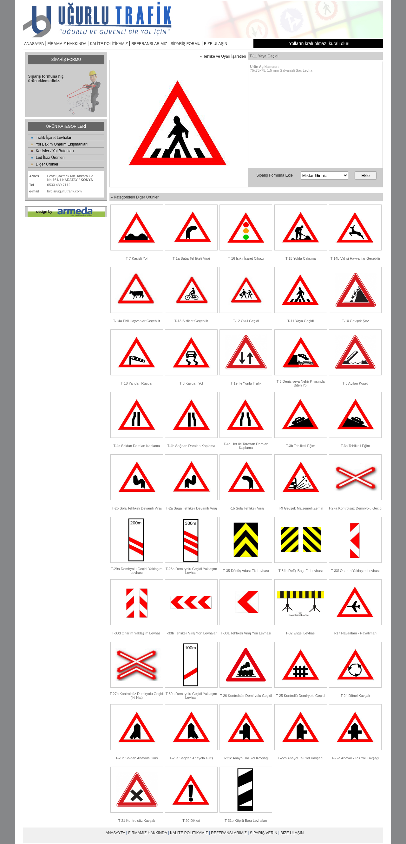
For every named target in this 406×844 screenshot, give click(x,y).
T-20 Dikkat (191, 820)
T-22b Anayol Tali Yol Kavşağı (301, 758)
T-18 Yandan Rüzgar (137, 383)
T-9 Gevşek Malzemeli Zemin (300, 508)
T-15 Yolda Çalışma (300, 258)
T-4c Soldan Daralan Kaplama (136, 446)
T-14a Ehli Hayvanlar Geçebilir (136, 321)
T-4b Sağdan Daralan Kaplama (191, 446)
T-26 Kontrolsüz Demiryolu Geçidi (246, 696)
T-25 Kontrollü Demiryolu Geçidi (300, 696)
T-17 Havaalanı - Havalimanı (355, 633)
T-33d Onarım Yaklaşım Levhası (136, 633)
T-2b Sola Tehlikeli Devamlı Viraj (136, 508)
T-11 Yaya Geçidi (300, 321)
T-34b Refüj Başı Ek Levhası (300, 571)
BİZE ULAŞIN (215, 44)
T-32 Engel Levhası (300, 633)
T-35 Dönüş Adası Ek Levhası (246, 571)
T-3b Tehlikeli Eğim (300, 446)
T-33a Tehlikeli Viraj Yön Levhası (246, 633)
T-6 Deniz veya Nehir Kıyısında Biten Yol (301, 383)
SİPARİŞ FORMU (185, 44)
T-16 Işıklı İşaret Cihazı (246, 258)
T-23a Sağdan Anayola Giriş (191, 758)
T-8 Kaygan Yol (191, 383)
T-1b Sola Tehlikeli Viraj (246, 508)
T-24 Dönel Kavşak (355, 696)
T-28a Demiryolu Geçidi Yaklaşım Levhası (191, 571)
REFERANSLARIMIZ (149, 44)
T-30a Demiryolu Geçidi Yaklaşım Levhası (191, 695)
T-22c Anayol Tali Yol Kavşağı (246, 758)
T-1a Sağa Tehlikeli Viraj (191, 258)
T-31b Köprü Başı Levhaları (246, 820)
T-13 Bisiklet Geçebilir (191, 321)
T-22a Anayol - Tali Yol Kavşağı (355, 758)
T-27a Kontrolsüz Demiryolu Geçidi (355, 508)
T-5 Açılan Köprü (355, 383)
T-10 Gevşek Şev (355, 321)
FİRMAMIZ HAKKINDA (67, 44)
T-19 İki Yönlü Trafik (246, 383)
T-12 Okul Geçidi (246, 321)
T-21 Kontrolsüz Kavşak (136, 820)
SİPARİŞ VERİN (263, 833)
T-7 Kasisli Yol (136, 258)
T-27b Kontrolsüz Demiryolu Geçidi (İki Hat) (137, 695)
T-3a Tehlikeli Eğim (355, 446)
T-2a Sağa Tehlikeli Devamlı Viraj (191, 508)
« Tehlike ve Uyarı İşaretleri (223, 56)
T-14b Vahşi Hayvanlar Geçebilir (355, 258)
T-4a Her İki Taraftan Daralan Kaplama (246, 446)
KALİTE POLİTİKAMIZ (109, 44)
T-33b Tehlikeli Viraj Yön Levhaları (191, 633)
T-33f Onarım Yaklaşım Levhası (355, 571)
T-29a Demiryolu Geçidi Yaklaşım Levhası (136, 571)
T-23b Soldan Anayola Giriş (136, 758)
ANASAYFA (34, 44)
